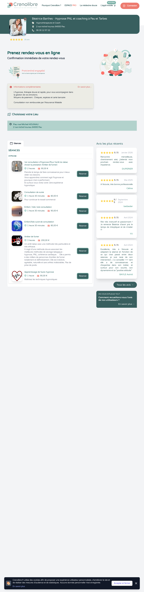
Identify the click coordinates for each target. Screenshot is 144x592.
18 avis (27, 40)
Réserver (83, 174)
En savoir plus (84, 87)
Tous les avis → (125, 284)
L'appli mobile (108, 5)
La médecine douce (88, 5)
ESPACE (70, 5)
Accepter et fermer (122, 583)
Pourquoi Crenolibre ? (51, 5)
